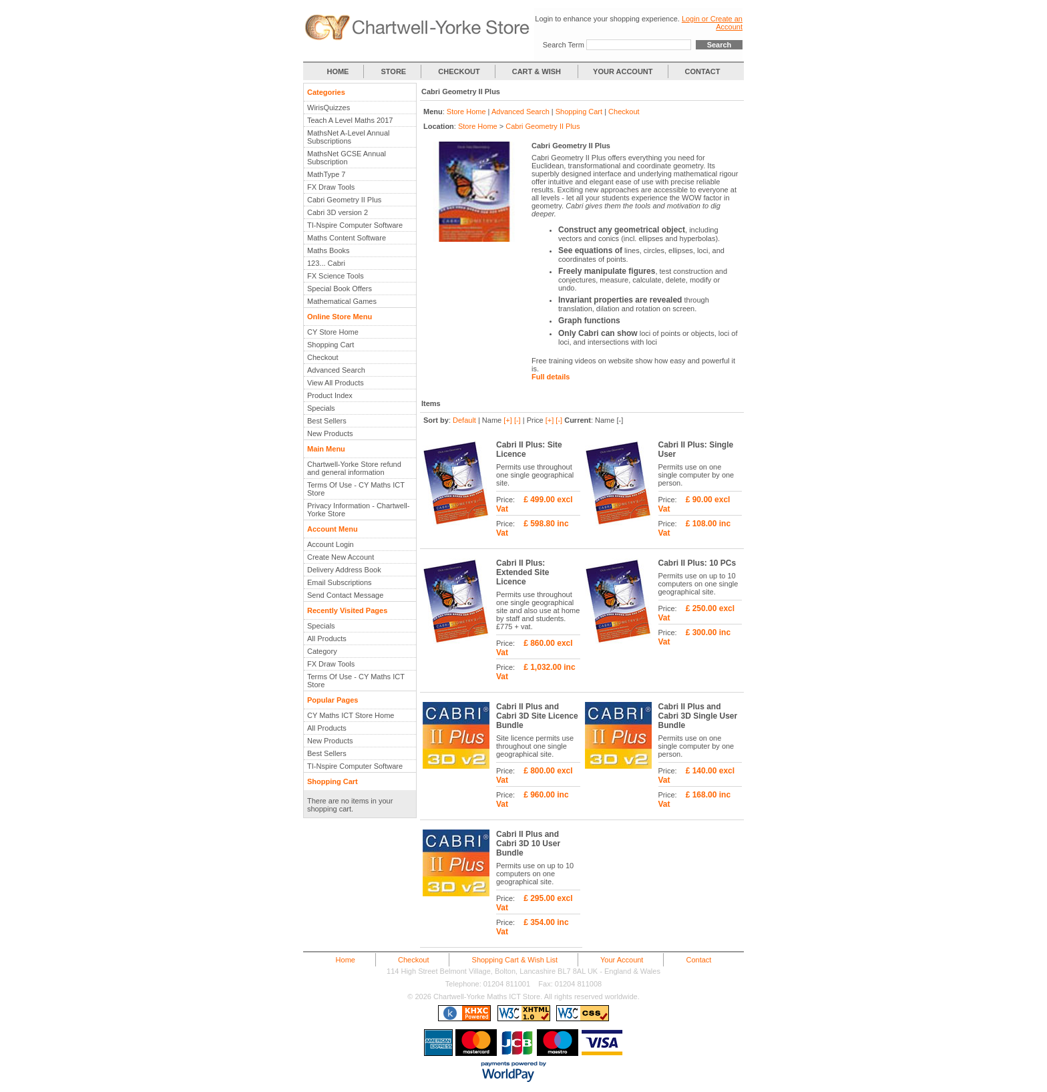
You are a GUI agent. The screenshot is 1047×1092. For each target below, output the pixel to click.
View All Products (335, 383)
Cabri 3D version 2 (337, 212)
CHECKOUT (458, 71)
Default (464, 420)
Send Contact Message (345, 595)
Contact (698, 960)
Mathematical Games (342, 301)
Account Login (330, 544)
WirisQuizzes (328, 108)
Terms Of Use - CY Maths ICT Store (356, 489)
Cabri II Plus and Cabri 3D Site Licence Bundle (537, 716)
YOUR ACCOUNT (622, 71)
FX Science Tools (335, 276)
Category (322, 651)
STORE (394, 71)
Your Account (621, 960)
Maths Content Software (346, 238)
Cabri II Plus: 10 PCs (697, 563)
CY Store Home (333, 332)
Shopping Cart (330, 345)
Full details (551, 377)
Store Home (466, 112)
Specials (321, 408)
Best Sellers (327, 421)
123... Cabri (326, 263)
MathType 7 (326, 174)
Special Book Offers (339, 289)
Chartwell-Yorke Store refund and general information (354, 468)
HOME (338, 71)
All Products (327, 638)
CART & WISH (537, 71)
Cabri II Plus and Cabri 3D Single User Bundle (698, 716)
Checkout (322, 357)
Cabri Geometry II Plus (344, 200)
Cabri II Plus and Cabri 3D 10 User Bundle (528, 844)
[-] (517, 420)
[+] (507, 420)
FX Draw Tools (331, 187)
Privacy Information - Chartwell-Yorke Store (358, 510)
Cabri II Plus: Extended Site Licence (522, 572)
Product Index (330, 395)
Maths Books (328, 250)
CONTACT (702, 71)
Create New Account (340, 557)
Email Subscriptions (339, 582)
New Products (330, 433)
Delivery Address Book (344, 570)
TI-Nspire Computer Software (355, 225)
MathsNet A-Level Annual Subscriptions (348, 137)
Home (345, 960)
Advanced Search (336, 370)
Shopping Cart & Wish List (515, 960)
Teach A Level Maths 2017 (350, 120)
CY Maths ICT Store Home (350, 715)
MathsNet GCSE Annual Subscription (346, 158)
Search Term (563, 45)
